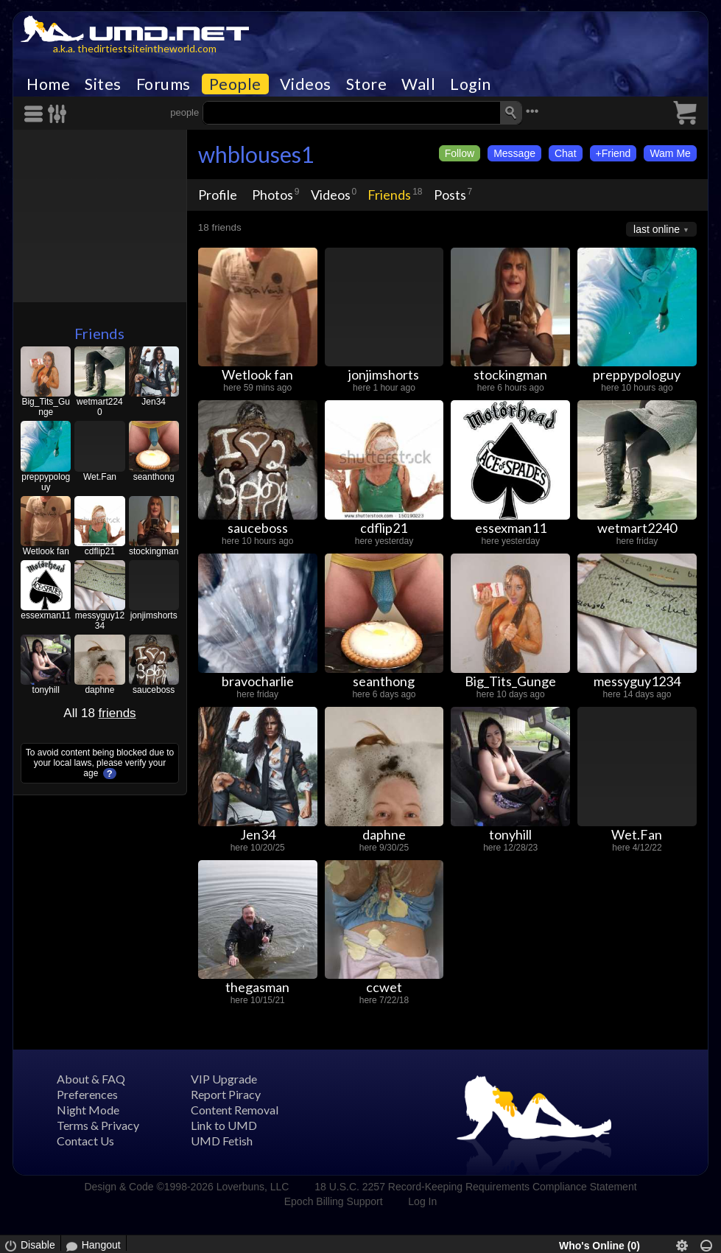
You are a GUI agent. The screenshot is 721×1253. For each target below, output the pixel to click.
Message (514, 153)
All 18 (99, 713)
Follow (459, 153)
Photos (272, 194)
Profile (217, 194)
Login (470, 84)
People (235, 84)
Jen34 (153, 402)
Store (366, 84)
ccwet (384, 987)
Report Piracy (226, 1094)
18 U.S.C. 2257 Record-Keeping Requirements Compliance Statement (475, 1187)
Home (48, 84)
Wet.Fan (99, 477)
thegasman (257, 987)
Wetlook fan (46, 551)
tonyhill (46, 690)
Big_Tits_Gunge (45, 407)
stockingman (153, 551)
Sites (103, 84)
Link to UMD (224, 1125)
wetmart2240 (100, 407)
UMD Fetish (222, 1141)
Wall (418, 84)
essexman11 (46, 615)
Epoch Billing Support (333, 1201)
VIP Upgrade (224, 1079)
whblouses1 (256, 154)
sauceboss (154, 690)
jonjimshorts (153, 615)
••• (532, 111)
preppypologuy (45, 482)
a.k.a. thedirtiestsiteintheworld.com (135, 48)
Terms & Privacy (98, 1125)
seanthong (154, 477)
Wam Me (670, 153)
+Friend (613, 153)
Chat (566, 153)
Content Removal (234, 1110)
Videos (305, 84)
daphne (99, 690)
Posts (450, 194)
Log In (422, 1201)
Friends (99, 333)
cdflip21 (100, 551)
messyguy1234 (99, 620)
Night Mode (88, 1110)
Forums (163, 84)
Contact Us (85, 1141)
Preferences (87, 1094)
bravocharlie (258, 681)
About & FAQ (91, 1079)
